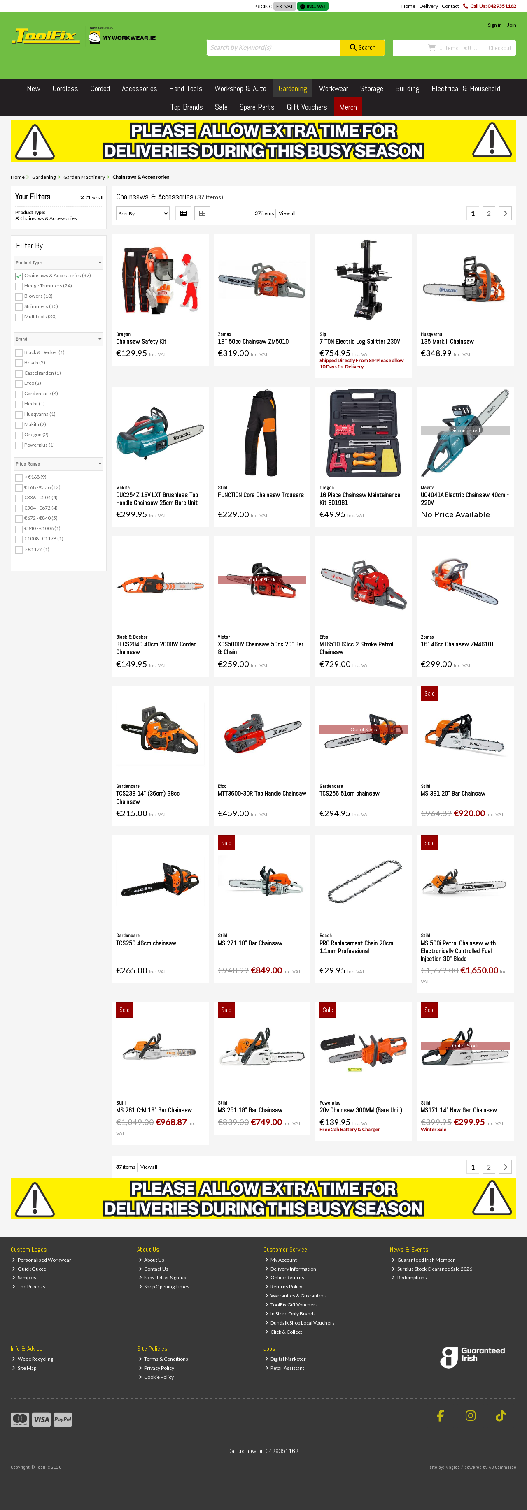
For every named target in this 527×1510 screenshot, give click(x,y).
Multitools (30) (40, 316)
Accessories (139, 88)
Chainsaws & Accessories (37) (57, 275)
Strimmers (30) (41, 306)
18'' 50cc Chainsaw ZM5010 (253, 341)
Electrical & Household (465, 88)
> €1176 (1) (36, 549)
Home (408, 6)
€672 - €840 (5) (41, 518)
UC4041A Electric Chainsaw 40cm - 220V (465, 499)
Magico (452, 1467)
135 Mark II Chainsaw (447, 341)
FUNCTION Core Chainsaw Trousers (261, 495)
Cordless (65, 88)
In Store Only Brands (290, 1314)
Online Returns (285, 1277)
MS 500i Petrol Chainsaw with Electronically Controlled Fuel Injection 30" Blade (458, 951)
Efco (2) (32, 383)
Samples (24, 1277)
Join (511, 25)
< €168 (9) (35, 477)
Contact (450, 6)
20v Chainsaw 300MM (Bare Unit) (360, 1110)
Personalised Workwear (41, 1260)
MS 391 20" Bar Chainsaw (453, 793)
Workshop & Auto (240, 88)
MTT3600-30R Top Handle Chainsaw (262, 793)
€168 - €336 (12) (42, 487)
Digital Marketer (285, 1359)
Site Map (24, 1368)
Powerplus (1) (39, 445)
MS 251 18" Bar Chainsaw (250, 1110)
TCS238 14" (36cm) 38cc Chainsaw (148, 797)
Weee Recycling (32, 1359)
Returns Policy (284, 1286)
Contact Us (154, 1269)
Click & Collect (284, 1332)
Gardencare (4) (41, 393)
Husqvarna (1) (40, 414)
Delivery (429, 6)
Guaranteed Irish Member (423, 1260)
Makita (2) (35, 424)
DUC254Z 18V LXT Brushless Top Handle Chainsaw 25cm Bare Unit (157, 499)
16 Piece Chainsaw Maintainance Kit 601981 (359, 499)
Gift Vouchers (307, 107)
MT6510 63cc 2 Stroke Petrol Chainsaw (356, 648)
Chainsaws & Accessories (46, 218)
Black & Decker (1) (44, 352)
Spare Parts (257, 107)
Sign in (495, 25)
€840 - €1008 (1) (42, 528)
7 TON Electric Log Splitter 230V (359, 341)
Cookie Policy (156, 1377)
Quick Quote (29, 1269)
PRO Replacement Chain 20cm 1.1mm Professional (356, 947)
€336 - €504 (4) (41, 497)
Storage (371, 88)
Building (407, 88)
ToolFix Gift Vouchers (291, 1305)
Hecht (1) (34, 404)
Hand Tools (186, 88)
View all (287, 213)
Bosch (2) (34, 362)
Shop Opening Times (164, 1286)
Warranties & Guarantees (296, 1295)
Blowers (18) (38, 296)
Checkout (500, 48)
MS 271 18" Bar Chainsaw (250, 943)
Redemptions (409, 1277)
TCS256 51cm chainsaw (349, 793)
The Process (28, 1286)
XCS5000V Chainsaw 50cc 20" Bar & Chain (260, 648)
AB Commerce (502, 1467)
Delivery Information (291, 1269)
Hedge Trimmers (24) (48, 286)
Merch (348, 107)
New (33, 88)
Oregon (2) (36, 434)
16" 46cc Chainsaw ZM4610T (457, 644)
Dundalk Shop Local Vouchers (300, 1323)
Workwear (333, 88)
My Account (281, 1260)
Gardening (292, 88)
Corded (100, 88)
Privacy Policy (157, 1368)
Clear (91, 198)
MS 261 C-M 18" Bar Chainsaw (154, 1110)
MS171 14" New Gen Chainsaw (459, 1110)
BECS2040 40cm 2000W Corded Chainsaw (156, 648)
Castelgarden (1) (42, 373)
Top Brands (186, 107)
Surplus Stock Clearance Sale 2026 (432, 1269)
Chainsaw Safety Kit (141, 341)
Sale (221, 107)
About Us (152, 1260)
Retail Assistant (285, 1368)
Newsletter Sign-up (163, 1277)
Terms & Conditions (164, 1359)
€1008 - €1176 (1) (43, 538)
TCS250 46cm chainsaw (146, 943)
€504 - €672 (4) (41, 508)
